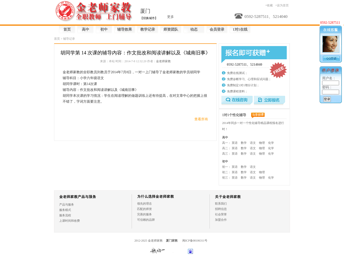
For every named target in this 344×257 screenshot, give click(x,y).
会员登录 (217, 29)
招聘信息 (221, 209)
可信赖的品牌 (146, 219)
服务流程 (65, 215)
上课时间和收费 (69, 220)
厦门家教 (172, 240)
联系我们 (221, 203)
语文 (253, 143)
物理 (262, 143)
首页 (67, 29)
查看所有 (201, 119)
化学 (271, 143)
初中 (104, 29)
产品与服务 (66, 204)
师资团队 (170, 29)
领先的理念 (144, 203)
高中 (85, 29)
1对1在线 (240, 29)
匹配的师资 (144, 209)
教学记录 (147, 29)
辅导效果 (124, 29)
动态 (194, 29)
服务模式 (65, 210)
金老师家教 (163, 61)
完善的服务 (144, 214)
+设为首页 (282, 5)
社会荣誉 (221, 214)
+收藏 (269, 5)
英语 (235, 143)
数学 (244, 143)
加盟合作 (221, 219)
